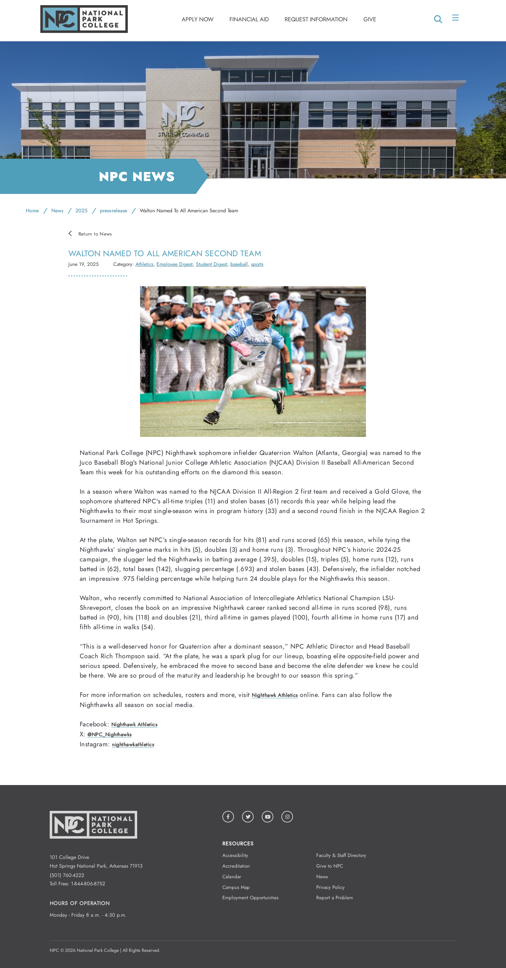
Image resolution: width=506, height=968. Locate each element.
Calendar (231, 876)
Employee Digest (175, 264)
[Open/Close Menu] (456, 19)
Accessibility (235, 855)
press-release (113, 210)
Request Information (316, 19)
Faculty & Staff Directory (341, 855)
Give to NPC (329, 866)
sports (257, 264)
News (57, 210)
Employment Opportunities (250, 897)
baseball (239, 264)
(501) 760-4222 (67, 875)
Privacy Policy (330, 887)
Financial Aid (249, 19)
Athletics (144, 264)
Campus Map (236, 887)
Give (369, 19)
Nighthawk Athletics (275, 695)
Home (32, 210)
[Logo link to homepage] (84, 31)
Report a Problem (334, 897)
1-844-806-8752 (88, 883)
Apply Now (198, 19)
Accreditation (236, 866)
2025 (81, 210)
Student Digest (211, 264)
